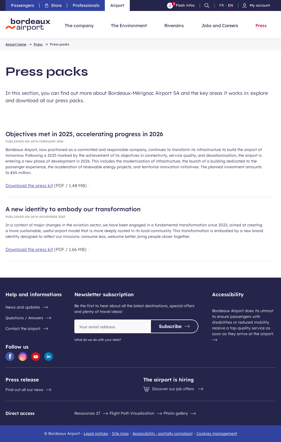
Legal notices (96, 433)
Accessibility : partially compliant (163, 433)
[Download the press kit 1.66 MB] (45, 249)
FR (221, 5)
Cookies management (216, 433)
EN (230, 5)
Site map (120, 433)
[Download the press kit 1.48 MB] (46, 185)
